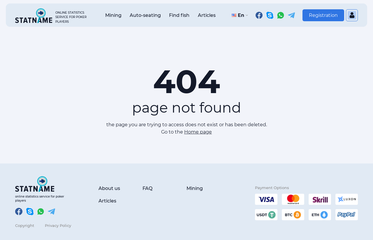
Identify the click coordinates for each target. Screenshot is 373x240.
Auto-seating (145, 15)
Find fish (179, 15)
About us (109, 188)
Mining (113, 15)
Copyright (24, 225)
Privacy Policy (58, 225)
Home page (198, 132)
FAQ (147, 188)
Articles (207, 15)
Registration (323, 15)
